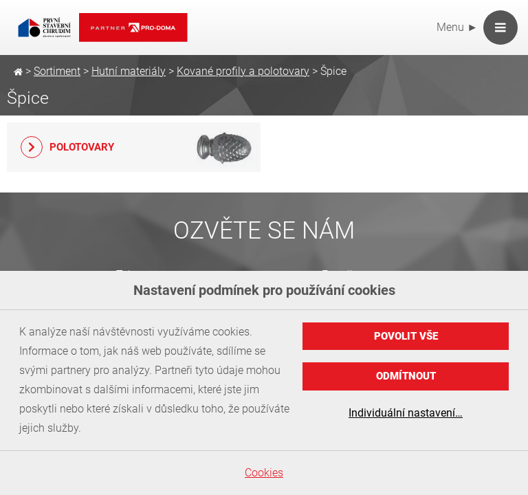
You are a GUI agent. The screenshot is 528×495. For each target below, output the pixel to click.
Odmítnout (406, 376)
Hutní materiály (128, 71)
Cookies (264, 472)
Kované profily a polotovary (243, 71)
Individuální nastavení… (406, 412)
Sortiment (57, 71)
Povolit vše (406, 336)
